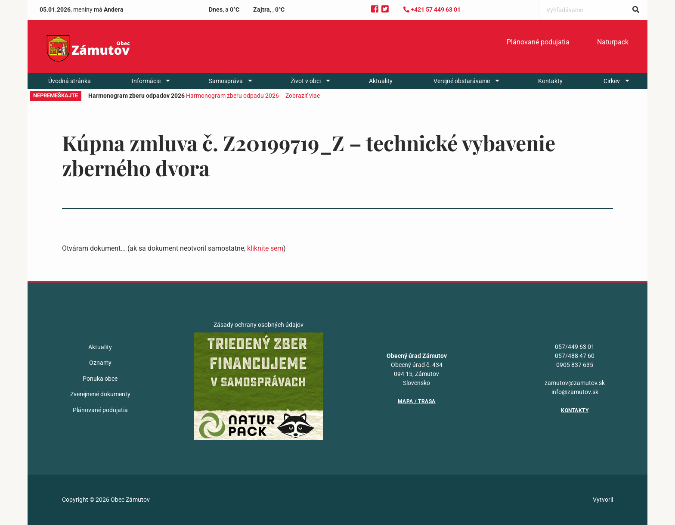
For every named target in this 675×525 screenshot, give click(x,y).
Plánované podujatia (538, 42)
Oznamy (100, 362)
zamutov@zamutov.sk (575, 382)
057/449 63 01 (574, 346)
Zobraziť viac (302, 95)
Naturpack (613, 42)
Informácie (146, 81)
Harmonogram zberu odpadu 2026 (232, 95)
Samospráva (226, 81)
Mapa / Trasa (417, 401)
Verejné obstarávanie (461, 81)
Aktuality (381, 81)
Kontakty (550, 81)
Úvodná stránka (69, 81)
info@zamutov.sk (574, 391)
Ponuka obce (100, 378)
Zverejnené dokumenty (100, 394)
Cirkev (612, 81)
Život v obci (306, 81)
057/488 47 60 (574, 355)
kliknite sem (265, 248)
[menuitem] (538, 42)
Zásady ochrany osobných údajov (258, 324)
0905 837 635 (574, 364)
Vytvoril (603, 499)
